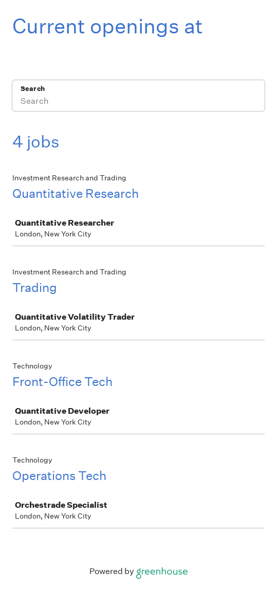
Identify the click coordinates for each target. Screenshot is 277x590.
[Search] (138, 102)
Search (33, 88)
